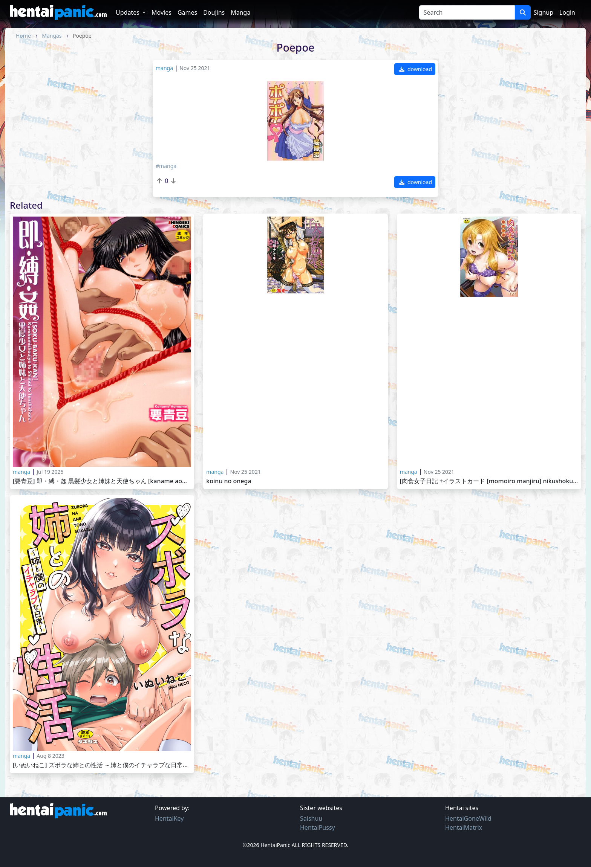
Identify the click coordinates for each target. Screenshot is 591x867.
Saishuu (311, 818)
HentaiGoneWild (468, 818)
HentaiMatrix (463, 827)
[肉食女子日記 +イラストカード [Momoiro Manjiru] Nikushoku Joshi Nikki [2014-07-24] (489, 481)
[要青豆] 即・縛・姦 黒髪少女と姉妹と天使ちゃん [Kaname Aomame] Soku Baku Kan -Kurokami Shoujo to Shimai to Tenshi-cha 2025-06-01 (102, 481)
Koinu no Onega (228, 481)
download (415, 69)
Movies (161, 12)
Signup (543, 12)
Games (187, 12)
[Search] (467, 12)
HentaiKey (169, 818)
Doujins (214, 12)
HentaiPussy (317, 827)
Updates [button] (128, 12)
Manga (240, 12)
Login (567, 12)
